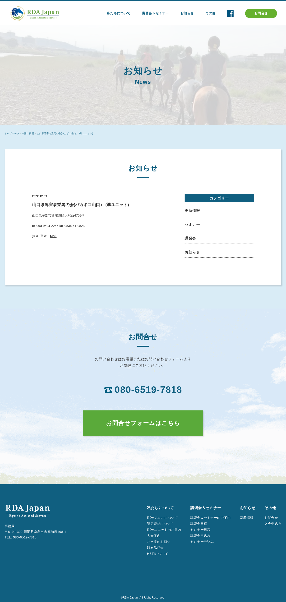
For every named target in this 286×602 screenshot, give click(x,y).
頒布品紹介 (155, 548)
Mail (53, 236)
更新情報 (192, 211)
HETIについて (157, 554)
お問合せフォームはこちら (143, 423)
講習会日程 (198, 524)
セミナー (192, 224)
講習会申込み (200, 536)
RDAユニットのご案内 (164, 530)
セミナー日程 (200, 530)
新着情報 (246, 517)
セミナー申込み (202, 542)
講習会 (190, 238)
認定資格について (160, 524)
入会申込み (273, 524)
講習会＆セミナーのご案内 (210, 517)
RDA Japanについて (162, 517)
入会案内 (153, 536)
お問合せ (261, 13)
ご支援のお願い (158, 542)
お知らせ (192, 252)
